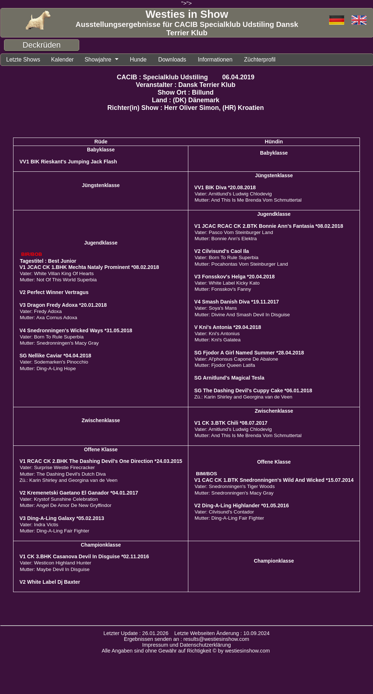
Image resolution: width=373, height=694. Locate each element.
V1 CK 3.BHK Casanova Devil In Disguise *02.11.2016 (84, 557)
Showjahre (106, 60)
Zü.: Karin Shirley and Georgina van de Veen (243, 398)
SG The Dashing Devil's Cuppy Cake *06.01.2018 (253, 391)
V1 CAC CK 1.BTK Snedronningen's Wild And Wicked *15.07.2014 (273, 481)
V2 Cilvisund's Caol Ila (221, 252)
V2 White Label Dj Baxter (49, 583)
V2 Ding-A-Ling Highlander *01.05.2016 (241, 506)
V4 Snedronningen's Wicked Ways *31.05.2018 (75, 331)
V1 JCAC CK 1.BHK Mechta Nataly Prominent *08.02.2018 (89, 268)
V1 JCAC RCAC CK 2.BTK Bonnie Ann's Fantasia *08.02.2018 (268, 227)
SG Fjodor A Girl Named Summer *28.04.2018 (249, 354)
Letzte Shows (25, 60)
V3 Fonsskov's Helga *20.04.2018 (234, 278)
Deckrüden (42, 44)
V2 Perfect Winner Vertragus (53, 293)
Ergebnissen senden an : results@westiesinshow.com (186, 640)
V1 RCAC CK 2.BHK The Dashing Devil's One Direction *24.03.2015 (100, 462)
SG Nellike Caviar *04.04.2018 (55, 357)
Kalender (67, 60)
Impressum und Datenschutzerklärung (186, 646)
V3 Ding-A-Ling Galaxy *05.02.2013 (61, 519)
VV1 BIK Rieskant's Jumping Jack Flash (68, 163)
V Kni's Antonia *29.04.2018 (227, 328)
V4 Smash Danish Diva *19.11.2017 (236, 303)
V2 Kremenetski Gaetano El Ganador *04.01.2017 (78, 494)
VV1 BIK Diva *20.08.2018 (225, 188)
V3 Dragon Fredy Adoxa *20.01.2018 (63, 306)
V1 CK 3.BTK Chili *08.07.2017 (230, 424)
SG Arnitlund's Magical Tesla (229, 379)
